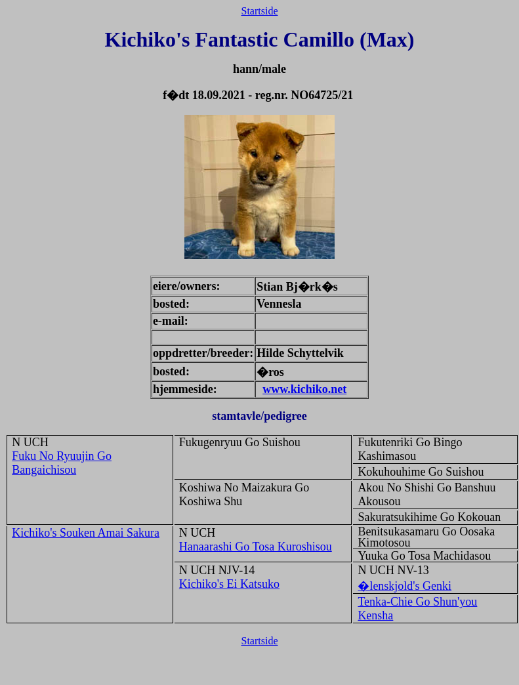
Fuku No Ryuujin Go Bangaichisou (62, 462)
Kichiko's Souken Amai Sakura (85, 532)
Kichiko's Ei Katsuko (229, 584)
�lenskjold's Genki (404, 585)
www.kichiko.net (304, 389)
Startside (259, 10)
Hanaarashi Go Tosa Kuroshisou (255, 546)
